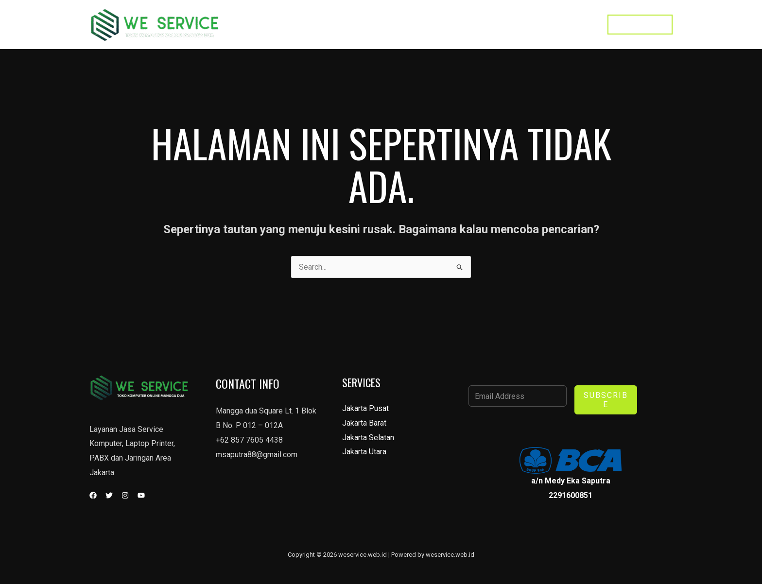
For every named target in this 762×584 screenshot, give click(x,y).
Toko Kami (572, 24)
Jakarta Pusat (365, 408)
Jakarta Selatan (368, 437)
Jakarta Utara (364, 452)
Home (442, 24)
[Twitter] (109, 495)
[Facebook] (93, 495)
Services (483, 24)
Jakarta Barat (364, 423)
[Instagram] (125, 495)
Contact (526, 24)
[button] (640, 24)
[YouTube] (141, 495)
